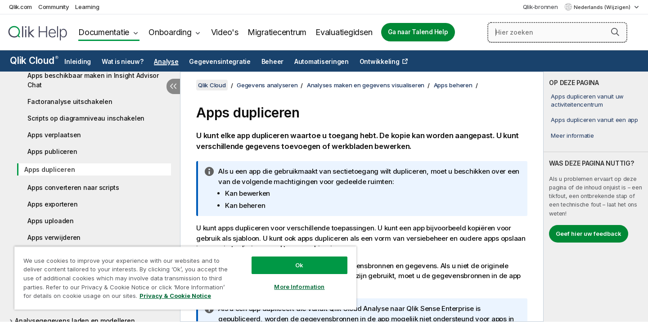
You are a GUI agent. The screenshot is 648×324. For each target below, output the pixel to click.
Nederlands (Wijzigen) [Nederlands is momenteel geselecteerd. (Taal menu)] (603, 7)
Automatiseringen (321, 61)
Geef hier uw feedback (588, 233)
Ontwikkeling (380, 61)
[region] (185, 278)
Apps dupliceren (49, 169)
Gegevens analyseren (267, 85)
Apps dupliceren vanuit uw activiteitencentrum (587, 100)
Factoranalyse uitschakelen (69, 101)
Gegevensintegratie (220, 61)
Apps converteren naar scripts (73, 187)
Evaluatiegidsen (343, 32)
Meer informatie (572, 135)
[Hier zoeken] (557, 32)
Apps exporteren (52, 204)
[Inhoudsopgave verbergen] (173, 86)
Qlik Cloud (34, 60)
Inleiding (77, 61)
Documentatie (103, 32)
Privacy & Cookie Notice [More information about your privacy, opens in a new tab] (175, 295)
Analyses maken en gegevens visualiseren (365, 85)
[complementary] (596, 197)
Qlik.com (20, 6)
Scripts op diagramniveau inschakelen (85, 118)
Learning (87, 6)
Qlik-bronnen (540, 6)
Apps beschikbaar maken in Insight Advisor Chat (93, 80)
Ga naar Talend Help (418, 32)
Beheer (272, 61)
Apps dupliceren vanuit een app (594, 119)
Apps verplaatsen (54, 135)
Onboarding (170, 32)
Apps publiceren (52, 151)
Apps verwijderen (54, 237)
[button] (615, 31)
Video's (224, 32)
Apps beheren (453, 85)
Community (53, 6)
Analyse (166, 61)
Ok (299, 265)
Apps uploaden (50, 221)
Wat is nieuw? (123, 61)
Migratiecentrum (277, 32)
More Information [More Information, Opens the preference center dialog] (299, 286)
